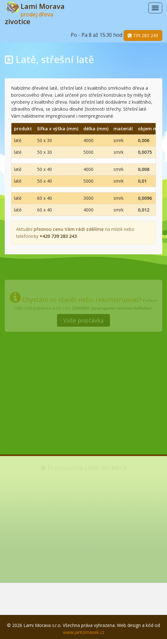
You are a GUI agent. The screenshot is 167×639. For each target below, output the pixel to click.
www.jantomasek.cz (83, 632)
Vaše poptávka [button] (83, 319)
